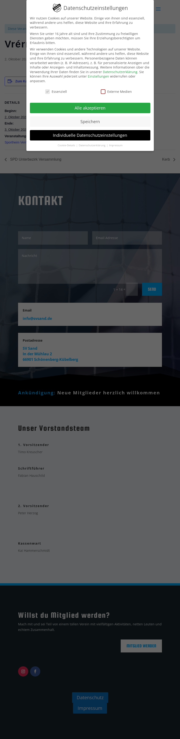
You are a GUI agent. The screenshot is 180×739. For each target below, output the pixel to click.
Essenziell (56, 91)
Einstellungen (98, 76)
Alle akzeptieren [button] (90, 108)
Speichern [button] (90, 121)
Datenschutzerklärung (120, 72)
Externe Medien (116, 91)
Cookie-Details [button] (67, 145)
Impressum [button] (116, 145)
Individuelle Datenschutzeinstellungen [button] (90, 135)
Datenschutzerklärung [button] (92, 145)
